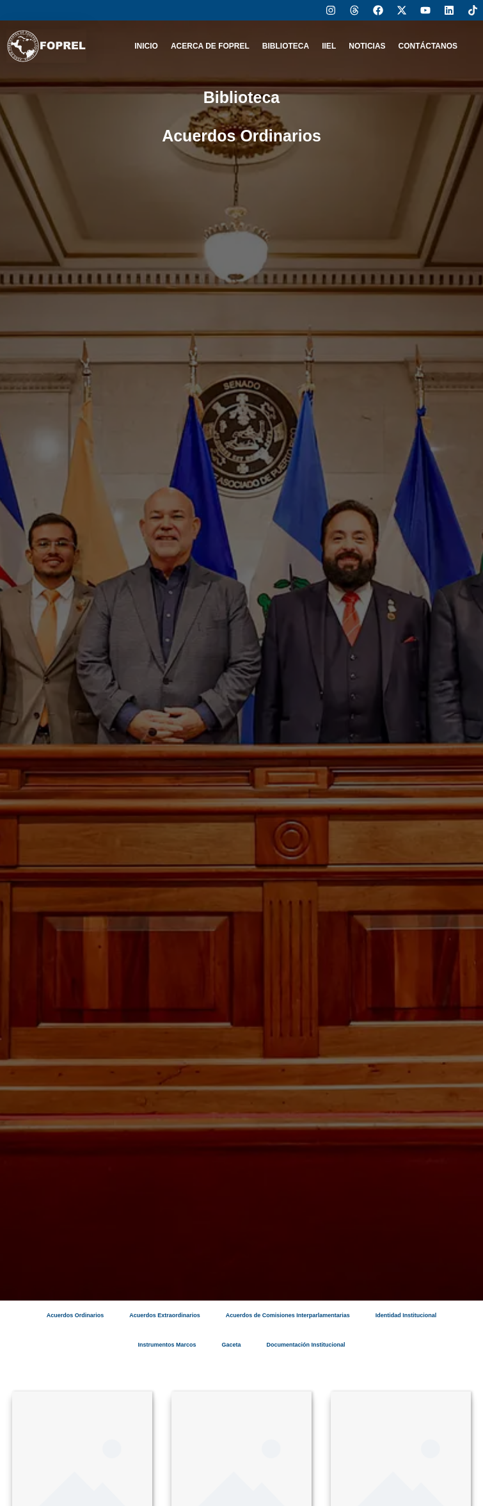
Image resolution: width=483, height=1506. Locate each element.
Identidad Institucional (406, 1315)
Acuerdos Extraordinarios (164, 1315)
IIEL (329, 46)
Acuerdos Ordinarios (75, 1315)
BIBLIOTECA (285, 46)
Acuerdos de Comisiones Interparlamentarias (288, 1315)
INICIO (146, 46)
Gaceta (231, 1345)
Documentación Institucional (306, 1345)
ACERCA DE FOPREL (210, 46)
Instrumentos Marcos (167, 1345)
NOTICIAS (367, 46)
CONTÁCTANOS (428, 46)
